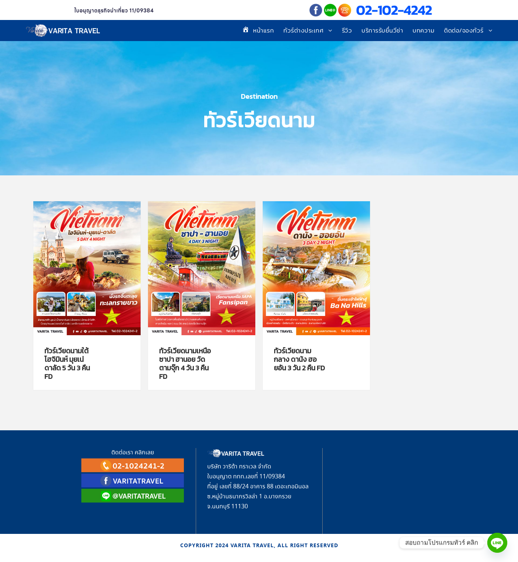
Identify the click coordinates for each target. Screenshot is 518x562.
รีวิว (347, 30)
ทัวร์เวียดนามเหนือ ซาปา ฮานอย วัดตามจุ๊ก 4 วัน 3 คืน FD (185, 363)
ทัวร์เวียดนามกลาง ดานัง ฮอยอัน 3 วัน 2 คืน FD (299, 359)
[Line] (497, 543)
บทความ (423, 30)
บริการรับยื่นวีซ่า (382, 30)
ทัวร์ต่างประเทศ (303, 30)
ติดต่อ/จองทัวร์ (464, 30)
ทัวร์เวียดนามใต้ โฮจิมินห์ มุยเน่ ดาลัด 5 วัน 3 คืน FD (67, 363)
